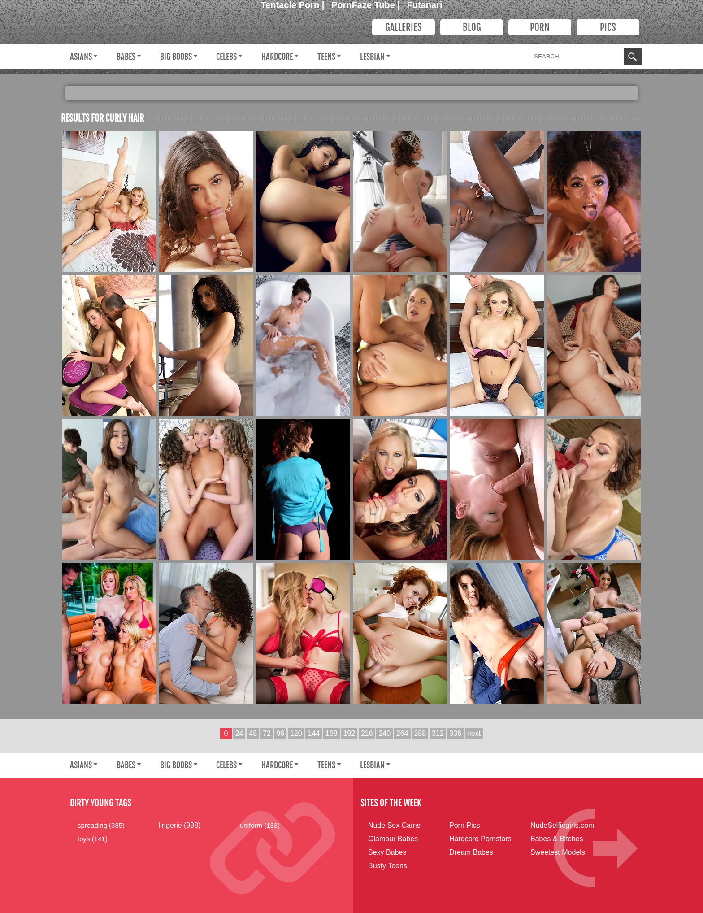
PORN (540, 27)
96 (280, 733)
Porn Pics (464, 825)
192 (349, 733)
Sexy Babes (387, 852)
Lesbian (372, 56)
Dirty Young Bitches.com (206, 29)
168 (331, 733)
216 (367, 733)
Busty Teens (387, 866)
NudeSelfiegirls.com (562, 825)
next (474, 733)
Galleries (403, 27)
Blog (472, 27)
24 (239, 733)
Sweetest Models (557, 852)
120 (296, 733)
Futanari (425, 5)
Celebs (226, 56)
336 (455, 733)
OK (633, 57)
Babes (126, 56)
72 (267, 733)
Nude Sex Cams (394, 825)
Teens (326, 56)
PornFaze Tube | (367, 5)
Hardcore (277, 56)
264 (402, 733)
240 (384, 733)
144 (314, 733)
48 (253, 733)
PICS (608, 27)
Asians (81, 56)
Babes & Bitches (556, 839)
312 (438, 733)
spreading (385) (101, 825)
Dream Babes (471, 852)
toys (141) (93, 839)
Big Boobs (176, 56)
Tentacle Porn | (294, 5)
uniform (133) (260, 825)
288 (420, 733)
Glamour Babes (393, 839)
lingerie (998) (179, 825)
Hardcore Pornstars (480, 839)
